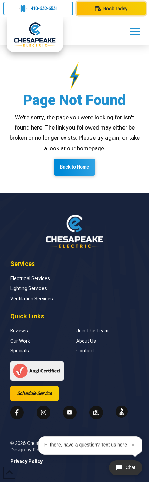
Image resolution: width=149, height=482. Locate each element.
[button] (135, 31)
